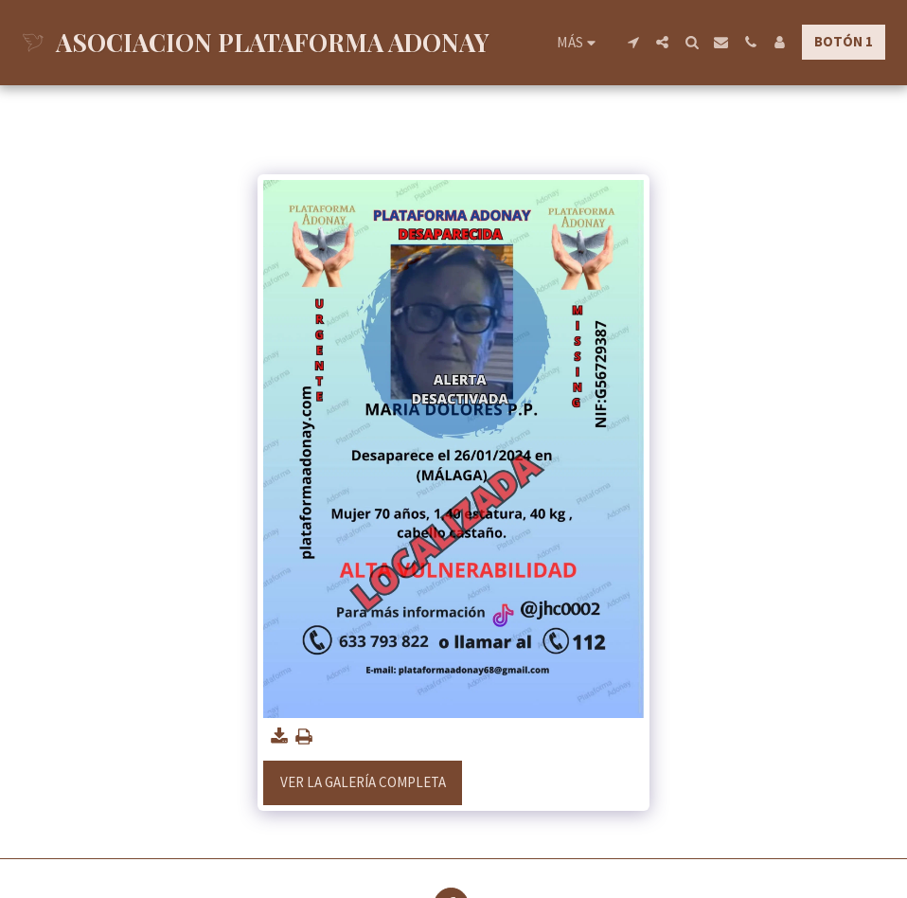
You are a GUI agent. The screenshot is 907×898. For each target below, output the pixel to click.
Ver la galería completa (363, 782)
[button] (633, 42)
